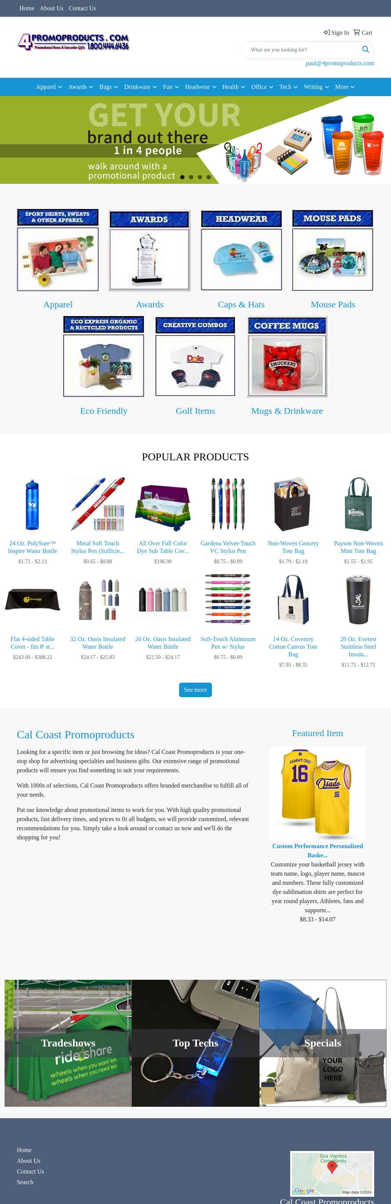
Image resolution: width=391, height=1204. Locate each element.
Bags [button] (105, 87)
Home (26, 8)
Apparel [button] (46, 87)
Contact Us (82, 8)
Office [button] (259, 87)
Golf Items (195, 411)
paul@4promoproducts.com (340, 63)
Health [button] (231, 87)
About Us (51, 8)
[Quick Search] (299, 50)
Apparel (58, 304)
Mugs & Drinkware (287, 411)
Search (25, 1182)
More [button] (342, 87)
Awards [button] (77, 87)
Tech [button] (285, 87)
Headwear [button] (197, 87)
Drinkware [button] (137, 87)
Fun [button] (168, 87)
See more (195, 689)
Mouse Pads (333, 304)
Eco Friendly (104, 411)
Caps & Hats (241, 304)
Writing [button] (313, 87)
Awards (149, 304)
